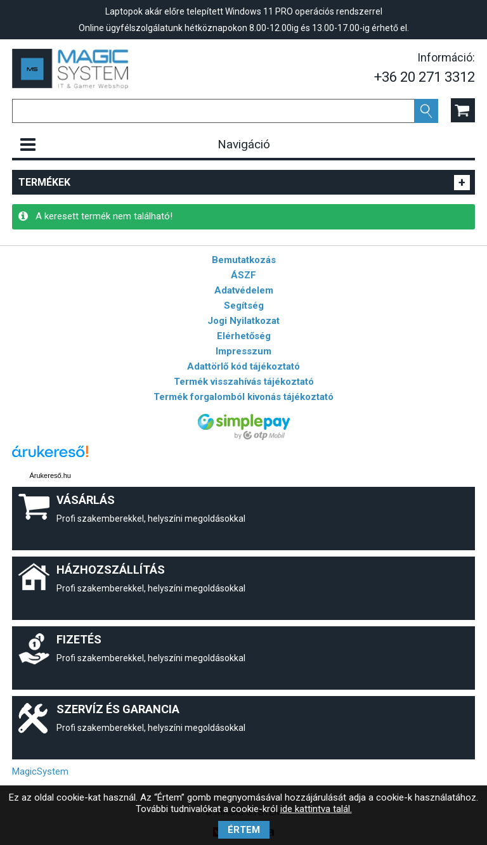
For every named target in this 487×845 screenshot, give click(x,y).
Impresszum (243, 351)
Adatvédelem (243, 290)
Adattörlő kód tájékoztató (243, 366)
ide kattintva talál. (316, 809)
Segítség (244, 305)
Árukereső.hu (49, 475)
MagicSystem (40, 771)
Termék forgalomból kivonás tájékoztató (243, 397)
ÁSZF (243, 275)
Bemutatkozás (244, 260)
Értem (244, 829)
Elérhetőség (244, 336)
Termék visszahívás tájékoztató (244, 381)
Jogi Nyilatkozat (243, 320)
